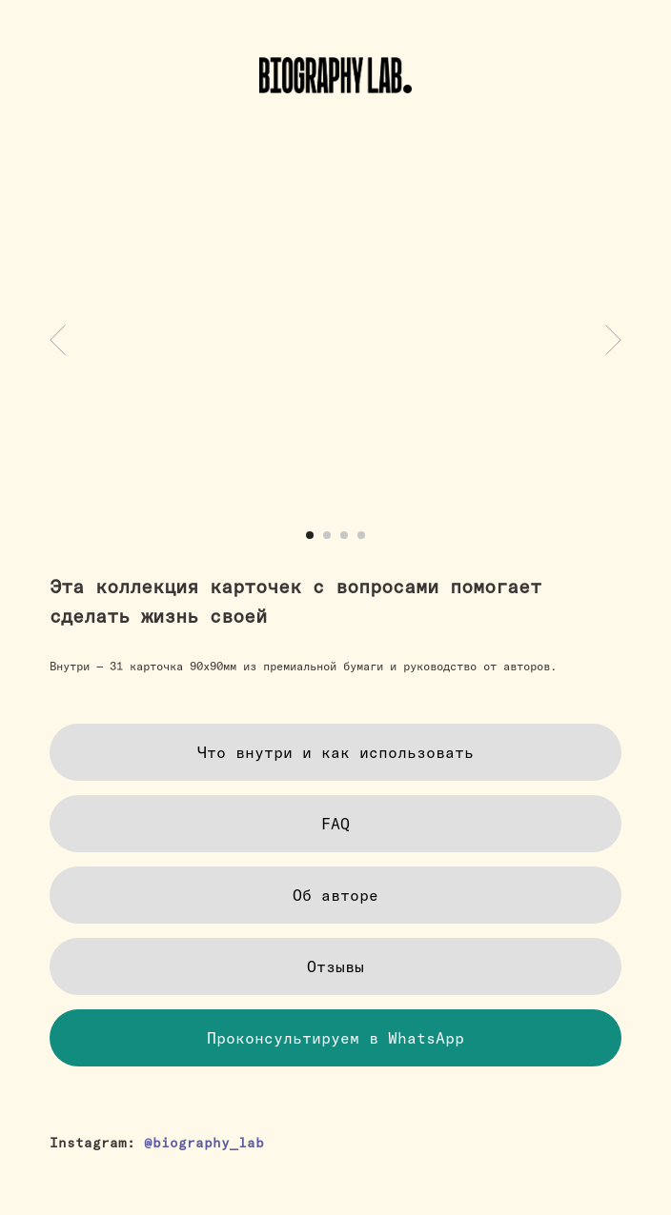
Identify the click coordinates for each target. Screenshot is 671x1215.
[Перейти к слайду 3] (344, 535)
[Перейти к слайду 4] (361, 535)
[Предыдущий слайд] (58, 339)
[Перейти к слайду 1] (310, 535)
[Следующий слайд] (613, 339)
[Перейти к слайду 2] (327, 535)
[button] (335, 752)
